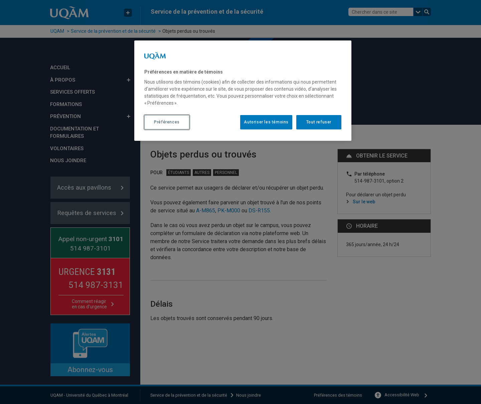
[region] (242, 90)
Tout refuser (318, 122)
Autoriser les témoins (266, 122)
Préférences (167, 122)
